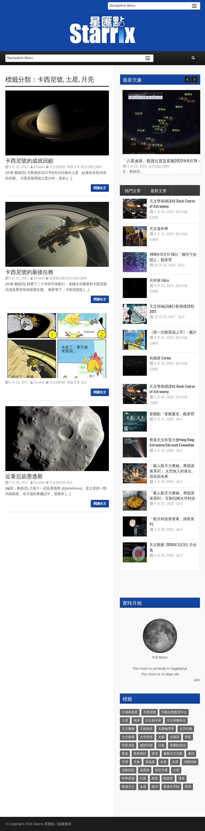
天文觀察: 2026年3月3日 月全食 (173, 547)
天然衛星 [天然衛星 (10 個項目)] (146, 729)
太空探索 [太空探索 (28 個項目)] (128, 737)
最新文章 (159, 190)
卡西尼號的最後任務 (29, 272)
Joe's (197, 680)
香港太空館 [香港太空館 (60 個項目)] (171, 787)
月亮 (87, 79)
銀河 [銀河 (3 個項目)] (155, 787)
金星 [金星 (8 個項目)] (143, 787)
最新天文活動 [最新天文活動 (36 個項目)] (173, 753)
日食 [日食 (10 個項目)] (161, 745)
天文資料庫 (57, 167)
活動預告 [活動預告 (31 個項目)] (128, 770)
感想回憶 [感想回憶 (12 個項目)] (146, 745)
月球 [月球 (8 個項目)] (125, 762)
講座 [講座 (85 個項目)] (181, 778)
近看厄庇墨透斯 (24, 476)
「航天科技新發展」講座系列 (171, 521)
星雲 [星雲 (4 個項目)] (155, 753)
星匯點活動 (57, 278)
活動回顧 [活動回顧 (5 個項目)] (190, 762)
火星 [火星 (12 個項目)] (176, 770)
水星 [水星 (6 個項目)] (175, 762)
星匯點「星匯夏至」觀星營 (171, 413)
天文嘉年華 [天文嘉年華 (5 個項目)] (153, 720)
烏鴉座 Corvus (160, 357)
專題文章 (73, 167)
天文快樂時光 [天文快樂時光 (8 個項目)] (176, 720)
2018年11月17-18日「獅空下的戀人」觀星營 (173, 256)
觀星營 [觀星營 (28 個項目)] (168, 778)
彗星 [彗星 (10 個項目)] (188, 737)
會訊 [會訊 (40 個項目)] (191, 753)
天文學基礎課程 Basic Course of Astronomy (172, 203)
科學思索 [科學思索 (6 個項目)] (128, 778)
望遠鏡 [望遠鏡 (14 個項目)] (150, 762)
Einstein (39, 167)
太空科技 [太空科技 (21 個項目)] (146, 737)
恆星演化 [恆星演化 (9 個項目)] (128, 745)
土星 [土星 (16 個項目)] (125, 720)
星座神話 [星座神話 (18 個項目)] (139, 753)
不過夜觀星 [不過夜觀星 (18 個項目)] (130, 712)
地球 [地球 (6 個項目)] (136, 720)
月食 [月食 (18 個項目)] (136, 762)
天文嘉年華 (158, 228)
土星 (72, 79)
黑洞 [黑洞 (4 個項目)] (188, 787)
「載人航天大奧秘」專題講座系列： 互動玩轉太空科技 (172, 495)
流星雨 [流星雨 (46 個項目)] (144, 770)
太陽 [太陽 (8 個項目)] (161, 737)
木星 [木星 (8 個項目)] (163, 762)
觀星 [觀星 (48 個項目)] (155, 778)
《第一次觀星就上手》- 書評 (172, 332)
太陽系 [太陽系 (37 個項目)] (174, 737)
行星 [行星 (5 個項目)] (143, 778)
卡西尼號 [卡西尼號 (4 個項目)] (149, 712)
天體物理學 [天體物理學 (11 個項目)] (166, 729)
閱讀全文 (99, 188)
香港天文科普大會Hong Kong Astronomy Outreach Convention (171, 442)
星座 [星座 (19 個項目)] (125, 753)
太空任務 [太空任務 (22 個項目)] (185, 729)
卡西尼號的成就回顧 (29, 160)
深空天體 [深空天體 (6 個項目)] (161, 770)
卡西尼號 (50, 79)
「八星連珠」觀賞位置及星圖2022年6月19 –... (163, 160)
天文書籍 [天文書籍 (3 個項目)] (128, 729)
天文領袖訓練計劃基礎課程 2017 (171, 308)
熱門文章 (133, 190)
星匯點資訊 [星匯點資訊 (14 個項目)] (178, 745)
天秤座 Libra (159, 280)
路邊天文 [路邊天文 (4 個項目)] (128, 787)
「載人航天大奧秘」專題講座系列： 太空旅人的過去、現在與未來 (172, 470)
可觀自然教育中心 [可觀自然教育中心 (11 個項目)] (174, 712)
